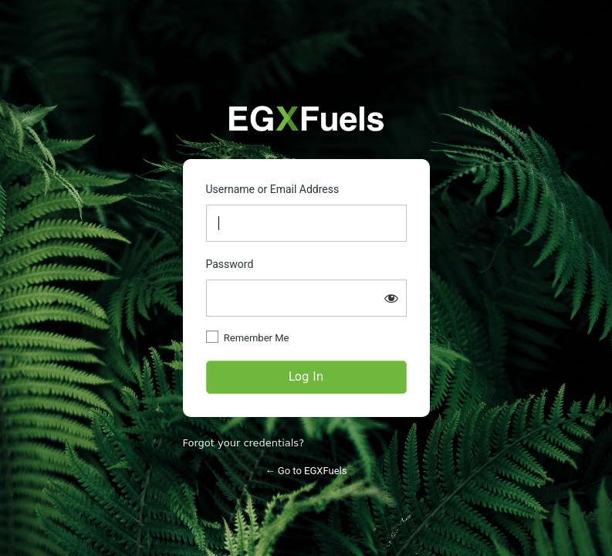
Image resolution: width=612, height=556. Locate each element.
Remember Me (256, 338)
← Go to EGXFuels (306, 470)
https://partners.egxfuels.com (306, 119)
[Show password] (391, 298)
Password (230, 264)
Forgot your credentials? (244, 443)
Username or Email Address (273, 189)
